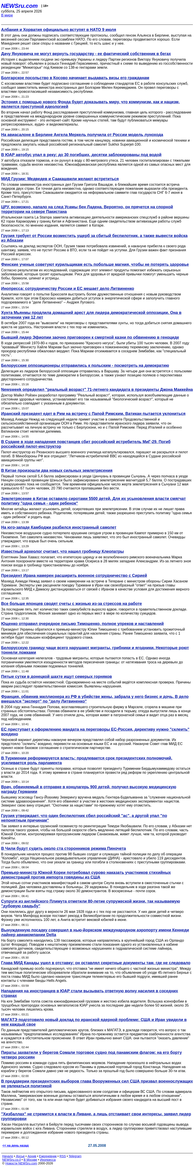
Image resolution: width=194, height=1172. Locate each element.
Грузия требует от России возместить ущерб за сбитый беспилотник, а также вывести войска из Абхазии (94, 238)
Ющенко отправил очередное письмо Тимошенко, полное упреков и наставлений (82, 623)
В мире (7, 15)
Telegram (75, 1156)
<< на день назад (15, 1145)
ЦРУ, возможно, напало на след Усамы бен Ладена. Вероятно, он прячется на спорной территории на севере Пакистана (87, 209)
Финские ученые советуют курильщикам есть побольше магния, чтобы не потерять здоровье (95, 264)
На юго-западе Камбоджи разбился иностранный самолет (58, 527)
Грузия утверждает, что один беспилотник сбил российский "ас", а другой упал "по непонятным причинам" (84, 818)
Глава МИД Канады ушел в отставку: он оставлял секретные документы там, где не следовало (95, 963)
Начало (7, 1156)
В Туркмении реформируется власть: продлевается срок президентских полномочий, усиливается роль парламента (86, 760)
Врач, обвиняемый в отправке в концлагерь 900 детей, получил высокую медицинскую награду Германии (88, 789)
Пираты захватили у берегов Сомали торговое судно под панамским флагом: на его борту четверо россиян (91, 1054)
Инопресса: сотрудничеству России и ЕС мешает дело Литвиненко (67, 288)
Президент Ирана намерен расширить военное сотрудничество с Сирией (74, 575)
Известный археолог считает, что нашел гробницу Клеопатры (62, 551)
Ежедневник (48, 1156)
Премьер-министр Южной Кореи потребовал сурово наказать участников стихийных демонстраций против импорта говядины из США (86, 874)
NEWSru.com (19, 5)
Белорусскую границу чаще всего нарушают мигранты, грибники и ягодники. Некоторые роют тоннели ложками (95, 650)
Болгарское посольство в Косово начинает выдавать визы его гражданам (75, 78)
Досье (20, 1156)
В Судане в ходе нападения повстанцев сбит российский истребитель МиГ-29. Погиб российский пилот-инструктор (86, 444)
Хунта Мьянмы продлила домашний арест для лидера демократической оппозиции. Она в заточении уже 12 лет (91, 315)
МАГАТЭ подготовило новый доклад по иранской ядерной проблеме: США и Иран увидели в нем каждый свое (94, 1022)
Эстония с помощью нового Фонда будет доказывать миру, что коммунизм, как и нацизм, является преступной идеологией (90, 104)
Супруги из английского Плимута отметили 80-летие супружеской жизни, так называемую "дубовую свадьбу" (90, 903)
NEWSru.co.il (11, 1160)
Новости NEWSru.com (21, 1163)
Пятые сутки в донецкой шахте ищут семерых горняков (56, 676)
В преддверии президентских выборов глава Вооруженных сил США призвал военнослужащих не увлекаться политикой (97, 1083)
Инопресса (48, 1160)
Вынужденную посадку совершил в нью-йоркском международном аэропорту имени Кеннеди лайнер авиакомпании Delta (95, 932)
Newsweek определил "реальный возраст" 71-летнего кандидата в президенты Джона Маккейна (97, 389)
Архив (32, 1156)
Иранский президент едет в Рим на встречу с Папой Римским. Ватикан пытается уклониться (93, 413)
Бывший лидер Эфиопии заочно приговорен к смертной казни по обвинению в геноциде (90, 337)
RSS (62, 1156)
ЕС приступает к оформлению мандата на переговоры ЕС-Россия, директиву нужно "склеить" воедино (95, 731)
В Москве (30, 1160)
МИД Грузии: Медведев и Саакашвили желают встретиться (60, 179)
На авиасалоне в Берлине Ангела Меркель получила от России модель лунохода (82, 134)
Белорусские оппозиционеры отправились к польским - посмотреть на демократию (85, 365)
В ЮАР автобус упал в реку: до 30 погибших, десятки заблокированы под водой (81, 155)
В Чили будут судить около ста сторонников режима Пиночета (63, 848)
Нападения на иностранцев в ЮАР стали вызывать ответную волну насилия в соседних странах (89, 993)
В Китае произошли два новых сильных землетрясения (57, 470)
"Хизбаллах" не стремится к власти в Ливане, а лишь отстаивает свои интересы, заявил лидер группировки (96, 1116)
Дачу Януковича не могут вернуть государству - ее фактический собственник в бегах (86, 54)
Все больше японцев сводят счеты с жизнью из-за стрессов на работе (71, 603)
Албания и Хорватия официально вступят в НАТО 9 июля (58, 29)
